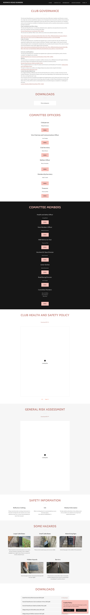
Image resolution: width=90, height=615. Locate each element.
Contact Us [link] (57, 2)
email (45, 130)
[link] (13, 2)
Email (45, 272)
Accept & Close (81, 610)
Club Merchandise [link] (47, 602)
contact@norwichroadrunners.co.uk (29, 69)
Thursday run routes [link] (60, 602)
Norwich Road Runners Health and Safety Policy (32, 63)
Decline (69, 610)
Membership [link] (66, 2)
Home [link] (50, 2)
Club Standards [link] (36, 602)
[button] (84, 3)
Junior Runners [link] (75, 2)
